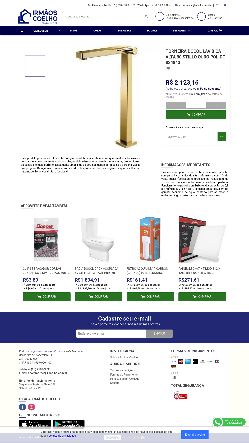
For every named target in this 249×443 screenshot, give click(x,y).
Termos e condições (122, 370)
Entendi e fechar (195, 434)
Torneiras (124, 30)
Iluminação (214, 30)
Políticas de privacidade (124, 378)
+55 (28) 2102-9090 (119, 5)
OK (221, 136)
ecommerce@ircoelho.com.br (195, 5)
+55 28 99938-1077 (160, 5)
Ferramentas (182, 30)
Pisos (73, 30)
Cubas (97, 30)
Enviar (159, 333)
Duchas (152, 30)
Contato (114, 383)
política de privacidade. (62, 435)
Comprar (198, 114)
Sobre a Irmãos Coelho (124, 357)
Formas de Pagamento (124, 374)
